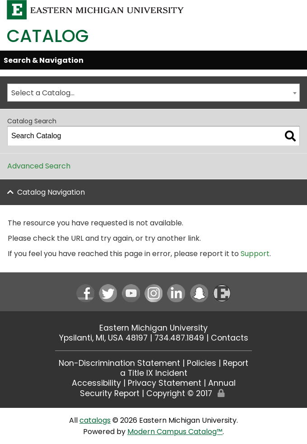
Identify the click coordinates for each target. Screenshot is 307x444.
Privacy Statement (164, 383)
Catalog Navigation (51, 192)
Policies (201, 363)
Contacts (229, 337)
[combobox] (153, 93)
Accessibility (96, 383)
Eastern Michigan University (153, 327)
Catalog (47, 36)
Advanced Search (38, 166)
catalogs (95, 420)
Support (255, 253)
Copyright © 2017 (179, 393)
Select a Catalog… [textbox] (42, 93)
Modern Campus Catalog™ (175, 431)
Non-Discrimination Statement (119, 363)
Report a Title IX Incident (184, 368)
